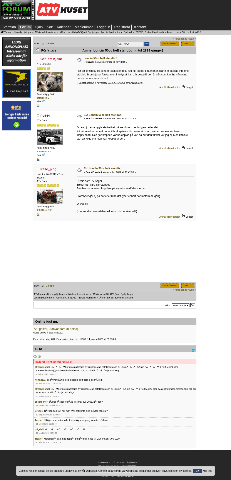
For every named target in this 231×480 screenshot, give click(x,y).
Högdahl (39, 429)
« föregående (180, 38)
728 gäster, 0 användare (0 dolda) (55, 329)
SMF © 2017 (114, 466)
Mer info (207, 470)
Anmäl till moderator (169, 87)
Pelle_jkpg (48, 169)
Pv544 (45, 115)
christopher (41, 401)
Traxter (38, 420)
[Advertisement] (16, 198)
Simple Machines (129, 466)
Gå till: (168, 305)
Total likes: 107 (44, 210)
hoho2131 (40, 379)
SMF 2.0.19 (103, 466)
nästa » (192, 38)
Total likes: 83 (44, 151)
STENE (139, 32)
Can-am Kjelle (51, 59)
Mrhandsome (42, 367)
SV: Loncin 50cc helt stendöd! (103, 115)
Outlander (129, 32)
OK (197, 471)
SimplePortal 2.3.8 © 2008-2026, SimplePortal (117, 462)
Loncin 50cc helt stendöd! (100, 58)
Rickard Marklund (154, 32)
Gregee (39, 411)
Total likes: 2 (43, 98)
